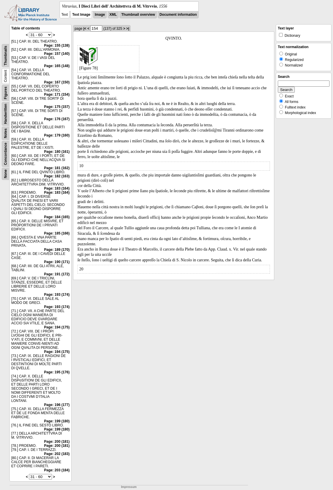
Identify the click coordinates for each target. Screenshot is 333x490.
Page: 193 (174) (57, 295)
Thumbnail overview (138, 15)
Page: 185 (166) (57, 233)
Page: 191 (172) (57, 274)
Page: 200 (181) (57, 442)
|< (84, 29)
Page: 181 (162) (57, 168)
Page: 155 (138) (57, 45)
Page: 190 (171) (57, 262)
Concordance (6, 154)
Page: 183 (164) (57, 188)
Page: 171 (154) (57, 94)
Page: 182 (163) (57, 176)
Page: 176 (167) (57, 119)
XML (113, 15)
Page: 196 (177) (57, 405)
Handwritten (6, 114)
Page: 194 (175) (57, 327)
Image (100, 15)
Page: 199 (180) (57, 421)
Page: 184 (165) (57, 217)
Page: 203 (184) (57, 470)
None (6, 173)
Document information (178, 15)
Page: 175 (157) (57, 107)
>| (127, 29)
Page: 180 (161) (57, 152)
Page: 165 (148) (57, 66)
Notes (6, 133)
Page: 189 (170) (57, 250)
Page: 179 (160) (57, 135)
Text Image (81, 15)
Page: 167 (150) (57, 82)
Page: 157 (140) (57, 54)
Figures (6, 93)
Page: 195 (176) (57, 372)
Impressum (128, 487)
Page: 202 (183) (57, 454)
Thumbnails (6, 55)
